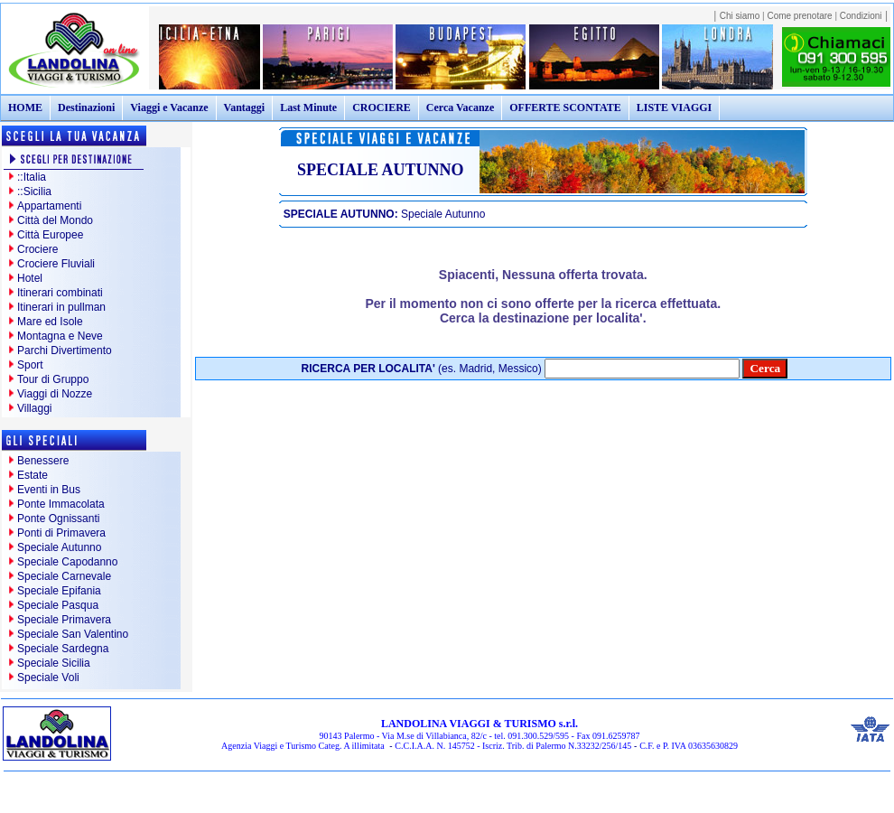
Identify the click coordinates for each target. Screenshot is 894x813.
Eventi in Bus (48, 489)
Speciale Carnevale (64, 576)
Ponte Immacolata (61, 504)
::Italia (31, 177)
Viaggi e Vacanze (169, 107)
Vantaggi (244, 107)
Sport (30, 365)
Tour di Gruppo (52, 379)
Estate (32, 475)
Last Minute (308, 107)
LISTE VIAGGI (674, 107)
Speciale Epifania (59, 590)
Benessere (43, 460)
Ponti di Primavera (61, 533)
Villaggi (34, 408)
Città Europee (50, 235)
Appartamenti (49, 206)
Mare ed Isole (50, 321)
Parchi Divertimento (64, 350)
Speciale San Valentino (72, 634)
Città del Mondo (55, 220)
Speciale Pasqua (57, 605)
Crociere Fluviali (56, 263)
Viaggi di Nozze (54, 394)
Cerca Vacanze (460, 107)
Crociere (37, 249)
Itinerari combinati (60, 292)
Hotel (29, 278)
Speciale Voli (48, 677)
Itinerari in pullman (61, 307)
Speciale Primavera (64, 619)
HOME (25, 107)
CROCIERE (381, 107)
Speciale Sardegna (62, 648)
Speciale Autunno (59, 547)
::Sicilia (34, 191)
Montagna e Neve (60, 336)
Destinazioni (86, 107)
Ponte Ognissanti (58, 518)
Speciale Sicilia (53, 663)
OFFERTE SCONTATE (565, 107)
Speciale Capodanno (67, 562)
